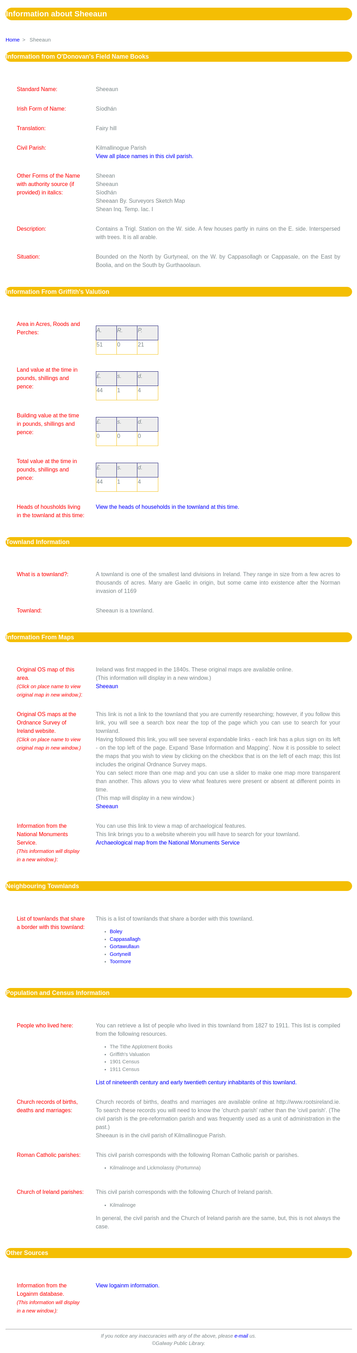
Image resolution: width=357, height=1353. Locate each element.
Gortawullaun (124, 946)
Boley (116, 931)
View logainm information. (128, 1285)
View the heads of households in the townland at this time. (168, 507)
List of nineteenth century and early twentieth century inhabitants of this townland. (196, 1082)
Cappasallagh (125, 939)
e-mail (241, 1336)
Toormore (120, 961)
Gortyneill (120, 954)
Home (13, 40)
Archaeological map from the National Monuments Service (168, 843)
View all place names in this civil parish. (144, 156)
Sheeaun (107, 686)
